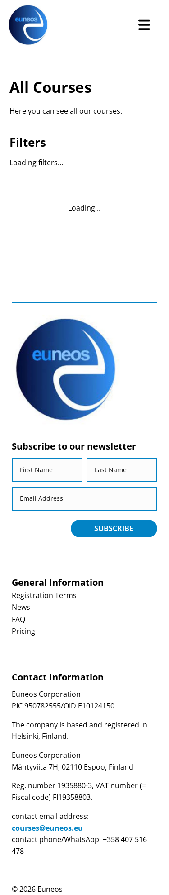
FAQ (18, 619)
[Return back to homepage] (28, 25)
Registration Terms (44, 595)
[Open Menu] (144, 25)
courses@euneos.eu (47, 828)
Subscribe (113, 528)
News (21, 607)
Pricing (23, 631)
